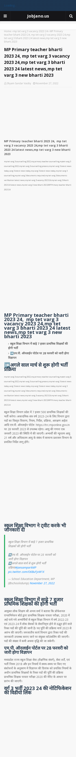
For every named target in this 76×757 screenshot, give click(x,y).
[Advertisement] (38, 111)
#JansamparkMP (25, 567)
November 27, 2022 (42, 583)
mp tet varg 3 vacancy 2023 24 (30, 31)
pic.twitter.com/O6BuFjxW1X (26, 572)
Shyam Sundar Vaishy (19, 83)
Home (7, 31)
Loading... (10, 5)
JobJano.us (38, 16)
